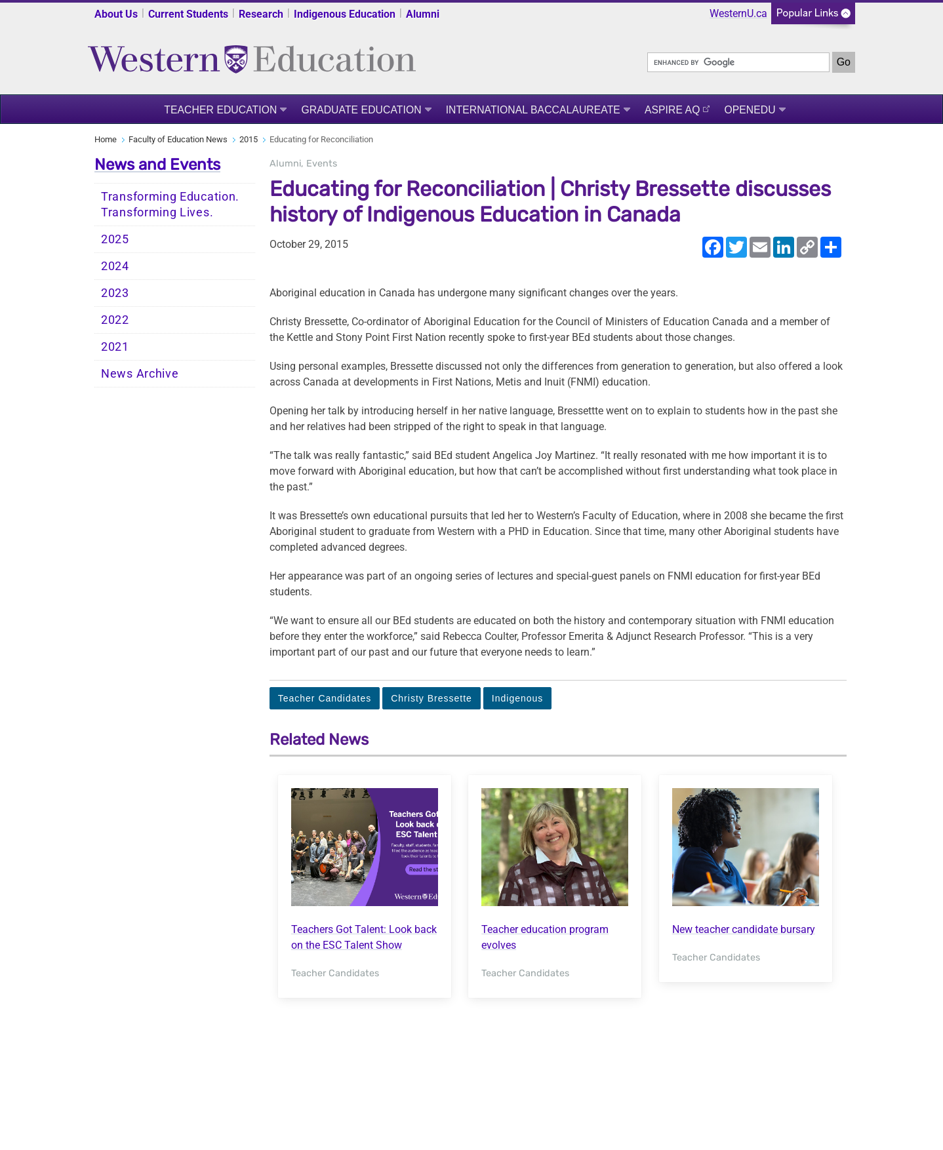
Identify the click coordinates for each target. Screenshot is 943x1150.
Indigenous (518, 698)
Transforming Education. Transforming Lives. (170, 204)
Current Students (188, 14)
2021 (115, 346)
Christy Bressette (431, 698)
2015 (248, 139)
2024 (115, 266)
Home (105, 139)
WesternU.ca (738, 13)
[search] (738, 62)
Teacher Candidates (325, 698)
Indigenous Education (344, 14)
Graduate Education (361, 109)
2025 (115, 239)
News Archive (139, 373)
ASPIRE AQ (672, 109)
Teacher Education (220, 109)
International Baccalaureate (533, 109)
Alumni (422, 14)
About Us (116, 14)
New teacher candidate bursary (743, 929)
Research (261, 14)
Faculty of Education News (178, 139)
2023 (115, 293)
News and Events (157, 164)
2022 (115, 320)
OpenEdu (749, 109)
